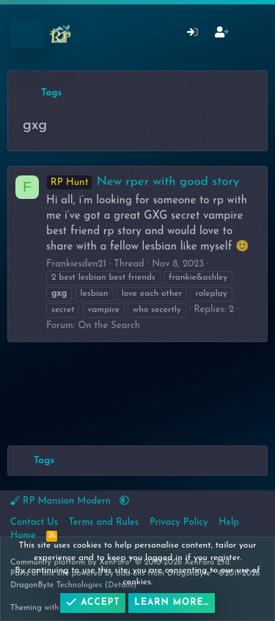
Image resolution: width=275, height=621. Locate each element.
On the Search (109, 325)
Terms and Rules (104, 522)
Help (229, 522)
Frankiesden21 (76, 264)
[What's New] (250, 34)
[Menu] (27, 33)
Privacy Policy (179, 522)
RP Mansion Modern (62, 500)
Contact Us (34, 522)
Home (23, 535)
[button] (124, 501)
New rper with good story (142, 181)
